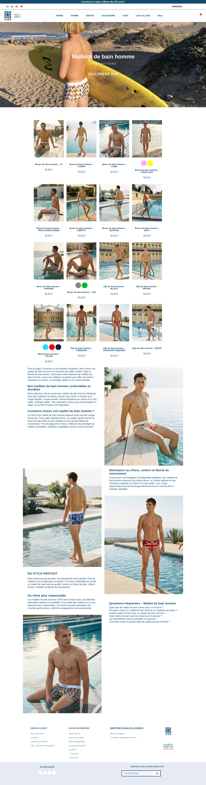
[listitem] (144, 163)
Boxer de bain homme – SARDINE (49, 287)
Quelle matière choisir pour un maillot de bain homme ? (137, 613)
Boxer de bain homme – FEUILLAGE (147, 171)
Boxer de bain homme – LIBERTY (81, 229)
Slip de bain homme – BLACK (114, 287)
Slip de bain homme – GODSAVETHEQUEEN (114, 349)
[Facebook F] (40, 773)
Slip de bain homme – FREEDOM (81, 349)
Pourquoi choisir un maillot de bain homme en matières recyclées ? (143, 610)
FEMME (59, 15)
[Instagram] (45, 773)
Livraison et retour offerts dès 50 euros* (103, 2)
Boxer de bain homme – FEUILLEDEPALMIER (49, 229)
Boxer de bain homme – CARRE (81, 165)
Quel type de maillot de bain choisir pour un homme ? (136, 607)
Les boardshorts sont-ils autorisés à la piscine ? (133, 619)
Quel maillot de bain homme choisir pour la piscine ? (135, 616)
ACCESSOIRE (108, 15)
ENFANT (90, 15)
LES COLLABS (143, 15)
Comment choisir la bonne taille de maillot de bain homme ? (139, 622)
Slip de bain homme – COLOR (49, 355)
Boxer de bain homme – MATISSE (114, 229)
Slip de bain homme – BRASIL (147, 287)
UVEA (125, 15)
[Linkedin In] (54, 773)
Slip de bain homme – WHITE (147, 348)
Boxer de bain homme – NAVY (147, 229)
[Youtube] (49, 773)
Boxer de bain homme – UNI (81, 292)
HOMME (74, 15)
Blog (160, 15)
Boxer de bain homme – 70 (48, 164)
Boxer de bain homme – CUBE (114, 165)
